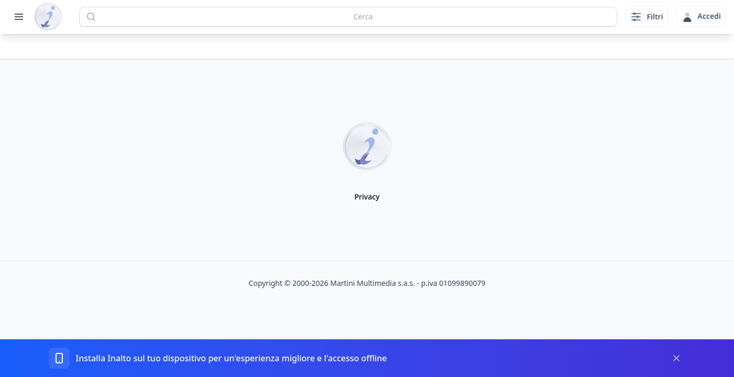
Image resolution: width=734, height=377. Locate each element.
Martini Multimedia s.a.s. (372, 283)
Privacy (367, 197)
